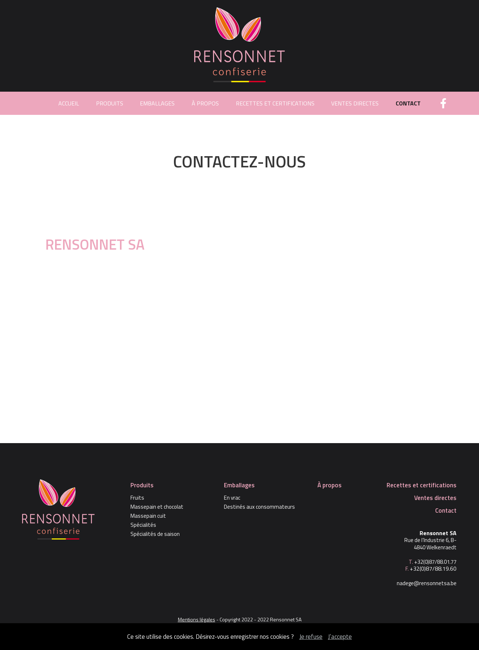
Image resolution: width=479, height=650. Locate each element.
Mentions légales (196, 619)
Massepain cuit (148, 516)
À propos (205, 103)
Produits (109, 103)
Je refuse (310, 636)
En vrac (232, 497)
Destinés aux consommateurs (259, 507)
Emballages (157, 103)
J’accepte (340, 636)
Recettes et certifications (275, 103)
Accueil (68, 103)
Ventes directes (355, 103)
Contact (408, 103)
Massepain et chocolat (156, 507)
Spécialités (143, 525)
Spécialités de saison (155, 534)
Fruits (137, 497)
